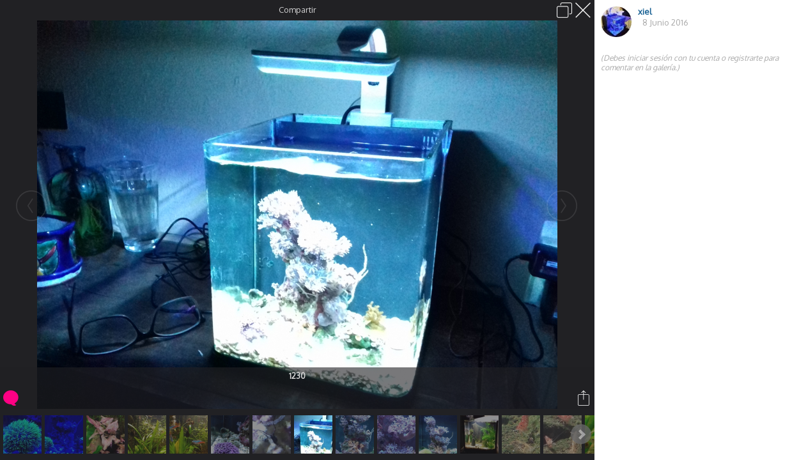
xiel (645, 11)
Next (581, 434)
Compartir (297, 9)
